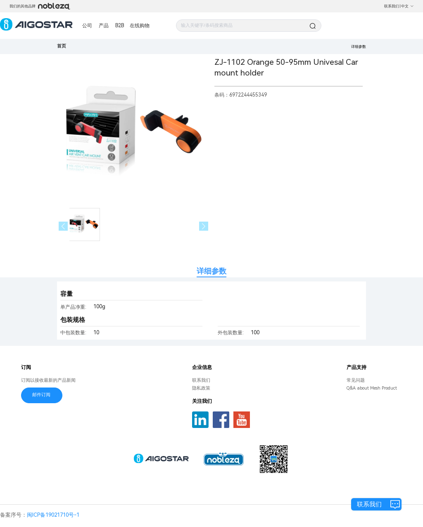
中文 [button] (407, 6)
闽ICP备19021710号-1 (53, 515)
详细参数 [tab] (211, 271)
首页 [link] (61, 46)
